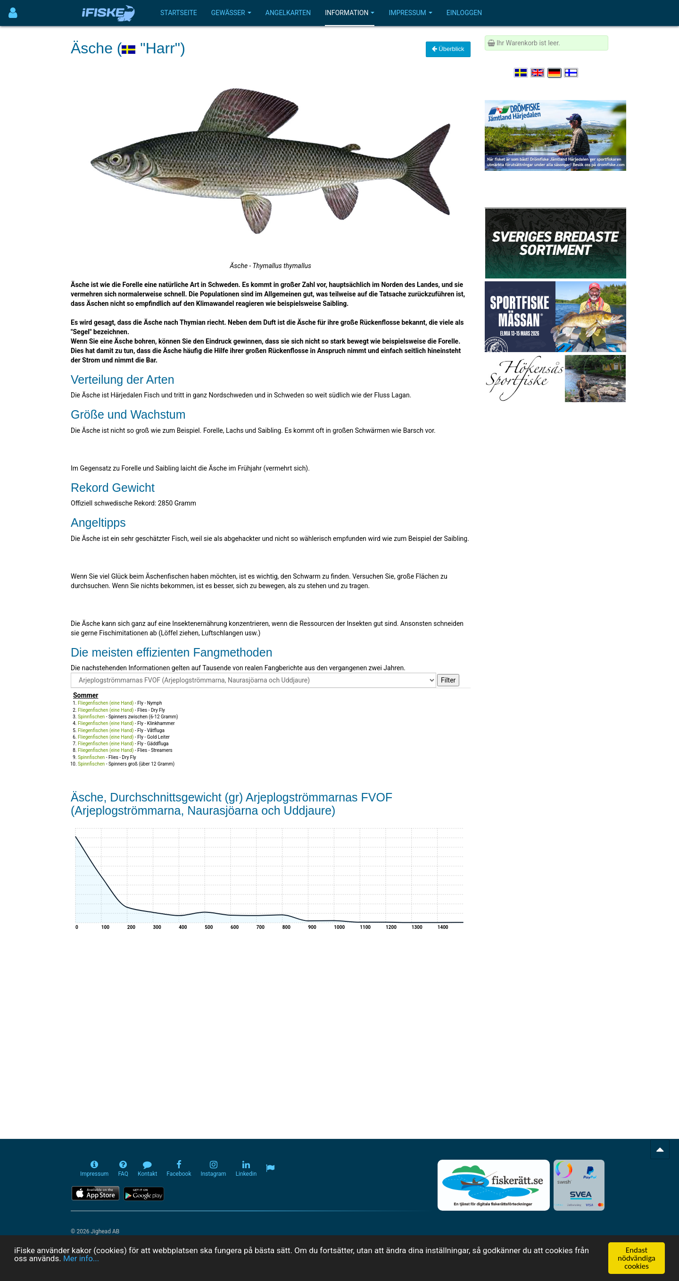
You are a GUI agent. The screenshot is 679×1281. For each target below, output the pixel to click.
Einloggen (464, 13)
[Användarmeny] (13, 13)
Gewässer (231, 13)
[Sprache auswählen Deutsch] (555, 72)
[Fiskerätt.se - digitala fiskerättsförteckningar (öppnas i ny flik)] (494, 1185)
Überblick (448, 48)
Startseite (178, 13)
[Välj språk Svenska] (521, 72)
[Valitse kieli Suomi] (571, 72)
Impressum (410, 13)
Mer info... (81, 1259)
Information (349, 13)
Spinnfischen (91, 716)
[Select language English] (538, 72)
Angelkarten (288, 13)
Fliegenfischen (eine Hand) (106, 703)
